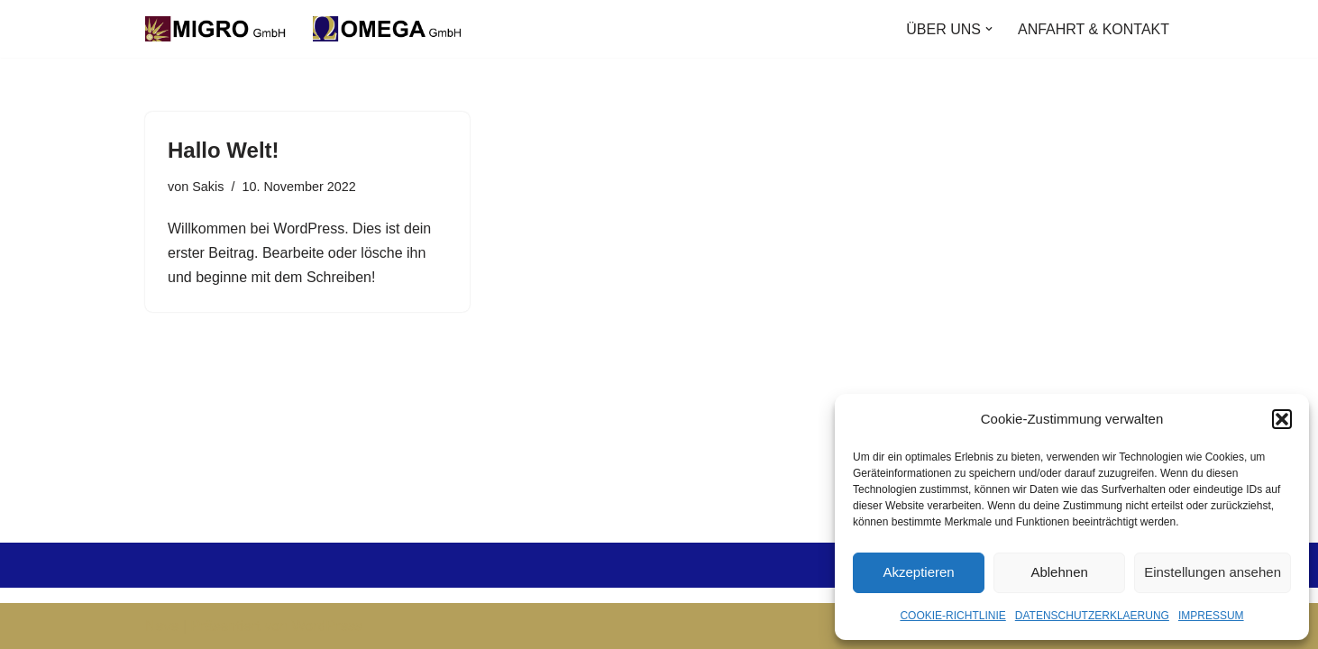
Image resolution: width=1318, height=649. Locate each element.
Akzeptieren (918, 572)
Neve (161, 626)
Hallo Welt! (223, 150)
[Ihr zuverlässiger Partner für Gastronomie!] (307, 28)
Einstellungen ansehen (1212, 572)
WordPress (326, 626)
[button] (1282, 419)
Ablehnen (1058, 572)
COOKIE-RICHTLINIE (952, 615)
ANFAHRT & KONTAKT (1093, 29)
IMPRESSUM (1211, 615)
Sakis (208, 186)
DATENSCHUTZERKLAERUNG (1092, 615)
